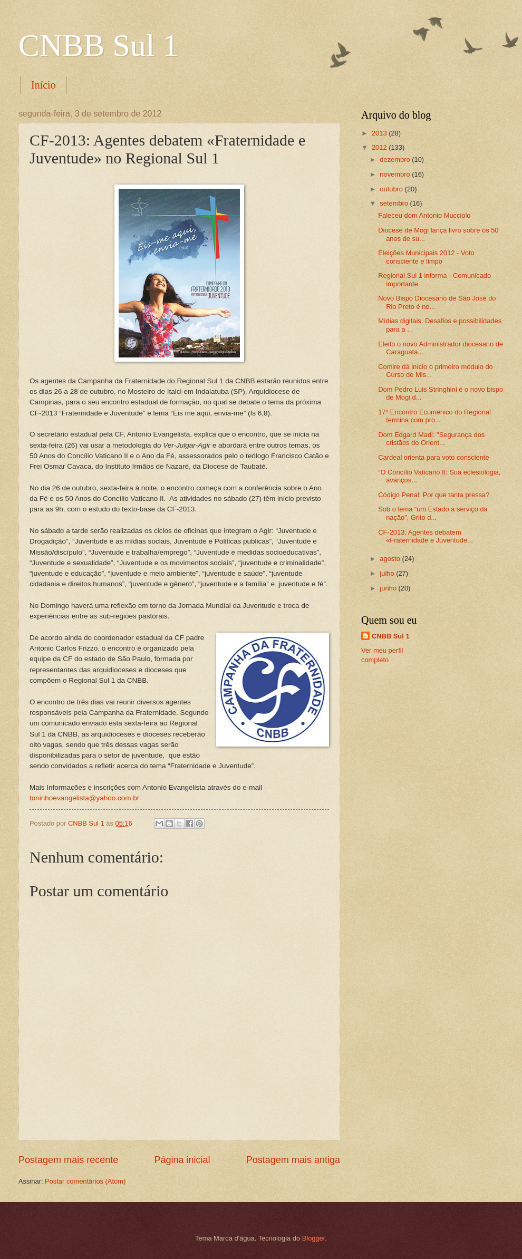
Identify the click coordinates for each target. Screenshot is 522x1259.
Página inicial (182, 1160)
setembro (395, 203)
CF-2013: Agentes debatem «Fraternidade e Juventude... (425, 536)
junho (389, 588)
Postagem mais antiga (293, 1160)
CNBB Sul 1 (98, 45)
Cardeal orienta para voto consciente (433, 457)
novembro (396, 174)
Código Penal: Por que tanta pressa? (433, 495)
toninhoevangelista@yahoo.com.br (84, 798)
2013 (380, 133)
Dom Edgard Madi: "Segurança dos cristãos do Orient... (431, 439)
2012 (380, 147)
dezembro (396, 159)
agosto (391, 559)
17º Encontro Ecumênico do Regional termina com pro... (434, 416)
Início (43, 85)
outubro (392, 189)
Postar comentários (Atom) (85, 1181)
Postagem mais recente (68, 1160)
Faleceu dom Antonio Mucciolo (424, 215)
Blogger (313, 1238)
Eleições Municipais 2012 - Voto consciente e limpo (426, 257)
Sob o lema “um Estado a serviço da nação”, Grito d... (433, 513)
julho (388, 573)
